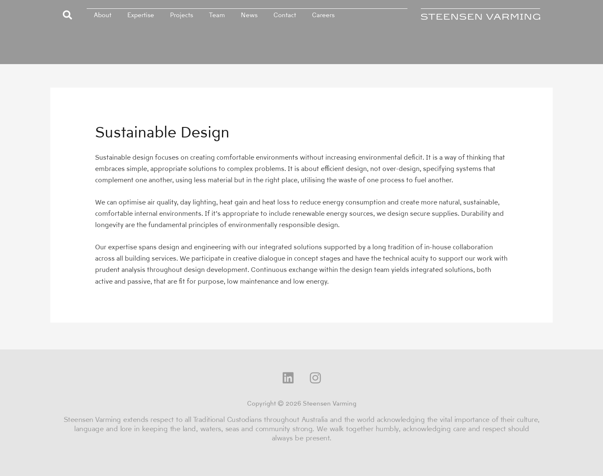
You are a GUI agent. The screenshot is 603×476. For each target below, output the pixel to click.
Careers (323, 15)
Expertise (140, 15)
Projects (181, 15)
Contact (284, 15)
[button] (67, 15)
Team (217, 15)
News (249, 15)
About (102, 15)
